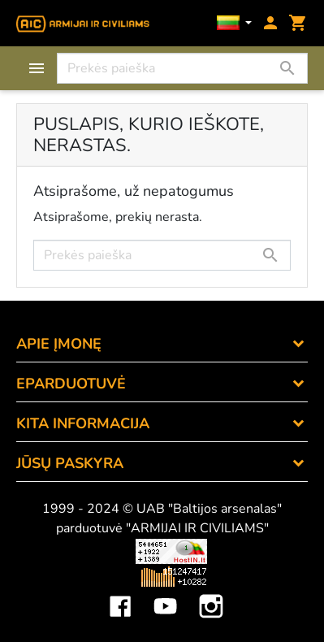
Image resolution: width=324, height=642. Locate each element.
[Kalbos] (234, 24)
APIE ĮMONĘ (59, 344)
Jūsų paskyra (69, 463)
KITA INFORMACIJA (82, 423)
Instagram (211, 594)
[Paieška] (182, 68)
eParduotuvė (71, 383)
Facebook (120, 594)
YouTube (165, 594)
